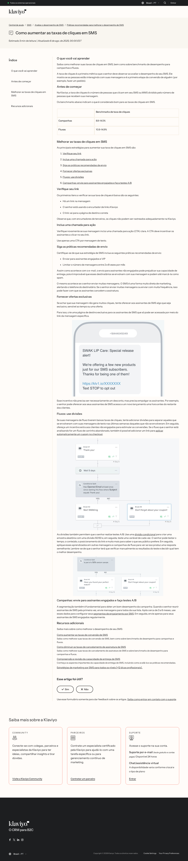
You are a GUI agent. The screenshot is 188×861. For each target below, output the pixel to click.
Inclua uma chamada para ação (80, 159)
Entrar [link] (132, 778)
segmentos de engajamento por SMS (113, 613)
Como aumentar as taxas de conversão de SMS (82, 634)
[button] (118, 359)
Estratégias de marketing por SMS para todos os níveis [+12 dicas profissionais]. (99, 667)
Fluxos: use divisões (73, 177)
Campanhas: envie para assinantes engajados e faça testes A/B (97, 182)
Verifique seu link (72, 153)
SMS (29, 25)
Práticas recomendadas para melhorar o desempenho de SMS (95, 25)
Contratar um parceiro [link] (83, 778)
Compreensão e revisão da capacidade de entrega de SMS (88, 659)
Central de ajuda (16, 25)
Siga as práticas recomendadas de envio (84, 165)
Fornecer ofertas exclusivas (77, 171)
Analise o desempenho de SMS (49, 25)
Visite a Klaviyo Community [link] (27, 778)
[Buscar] (165, 3)
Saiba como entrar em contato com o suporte (151, 699)
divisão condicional (145, 534)
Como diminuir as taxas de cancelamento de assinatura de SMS (91, 646)
